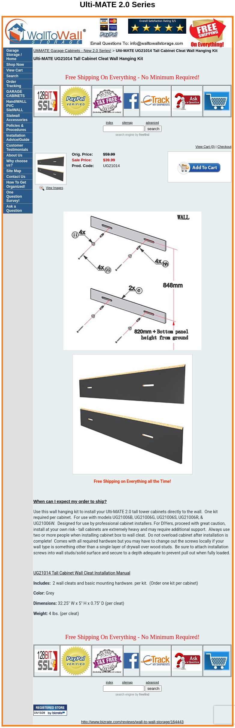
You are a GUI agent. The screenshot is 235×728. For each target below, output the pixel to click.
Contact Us (15, 177)
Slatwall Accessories (17, 118)
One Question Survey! (14, 196)
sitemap (127, 122)
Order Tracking (13, 84)
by (141, 134)
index (109, 122)
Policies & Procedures (16, 127)
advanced (152, 122)
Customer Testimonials (17, 147)
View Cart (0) (205, 146)
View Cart (14, 70)
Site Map (13, 171)
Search (12, 76)
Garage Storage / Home (14, 54)
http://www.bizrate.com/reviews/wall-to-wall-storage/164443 (132, 722)
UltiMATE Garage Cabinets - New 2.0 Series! (72, 50)
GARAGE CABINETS (15, 94)
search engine (124, 134)
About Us (14, 155)
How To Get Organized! (16, 184)
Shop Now (15, 64)
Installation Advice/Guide (17, 137)
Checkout (224, 146)
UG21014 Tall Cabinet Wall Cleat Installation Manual (81, 573)
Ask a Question (14, 208)
